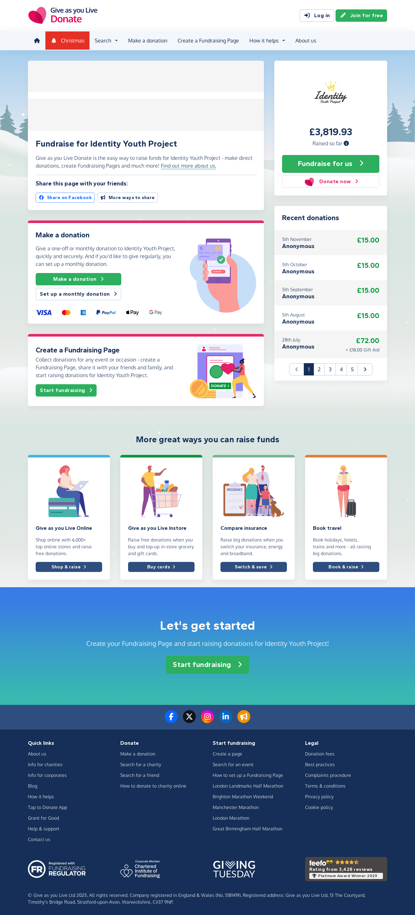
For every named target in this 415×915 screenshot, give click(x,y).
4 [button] (341, 368)
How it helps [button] (263, 40)
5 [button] (352, 368)
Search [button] (102, 40)
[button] (346, 142)
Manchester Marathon (236, 806)
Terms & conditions (325, 785)
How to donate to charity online (153, 785)
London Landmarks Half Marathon (248, 785)
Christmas (67, 40)
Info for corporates (47, 774)
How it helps (41, 796)
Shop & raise (69, 566)
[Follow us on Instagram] (207, 720)
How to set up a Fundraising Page (248, 774)
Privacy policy (319, 796)
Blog (32, 785)
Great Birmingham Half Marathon (247, 828)
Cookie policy (319, 806)
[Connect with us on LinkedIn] (225, 720)
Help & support (43, 828)
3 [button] (330, 368)
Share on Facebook (65, 196)
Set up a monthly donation (78, 293)
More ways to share (127, 196)
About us (305, 40)
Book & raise (346, 566)
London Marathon (231, 817)
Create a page (227, 753)
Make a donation (147, 40)
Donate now (330, 180)
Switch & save (253, 566)
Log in (317, 15)
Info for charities (45, 763)
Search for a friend (139, 774)
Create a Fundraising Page (207, 40)
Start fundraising (66, 390)
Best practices (320, 763)
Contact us (39, 838)
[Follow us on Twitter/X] (189, 720)
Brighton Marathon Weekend (243, 796)
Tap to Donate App (47, 806)
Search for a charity (140, 763)
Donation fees (320, 753)
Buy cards (161, 566)
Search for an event (233, 763)
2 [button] (319, 368)
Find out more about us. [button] (188, 165)
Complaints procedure (328, 774)
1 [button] (311, 368)
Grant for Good (43, 817)
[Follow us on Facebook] (171, 720)
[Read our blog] (243, 720)
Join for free (361, 15)
